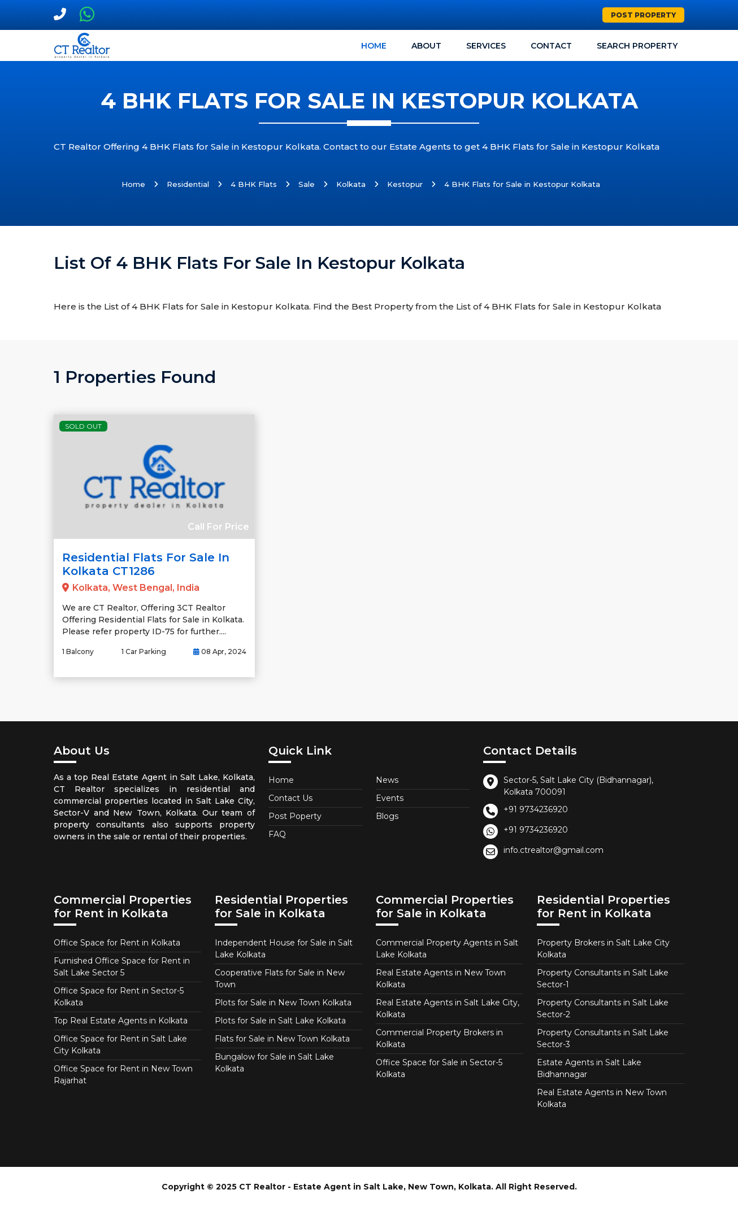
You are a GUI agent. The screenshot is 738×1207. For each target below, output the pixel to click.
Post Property (643, 15)
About (426, 46)
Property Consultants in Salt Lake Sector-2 (602, 1008)
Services (486, 46)
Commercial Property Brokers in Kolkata (439, 1038)
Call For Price (218, 526)
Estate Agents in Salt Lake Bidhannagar (589, 1068)
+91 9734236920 (535, 809)
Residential (188, 184)
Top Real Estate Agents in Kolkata (121, 1021)
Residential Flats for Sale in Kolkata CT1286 (145, 564)
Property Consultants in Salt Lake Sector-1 (602, 979)
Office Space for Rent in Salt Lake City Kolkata (120, 1045)
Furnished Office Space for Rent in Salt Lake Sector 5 (122, 967)
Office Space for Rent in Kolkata (117, 943)
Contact (551, 46)
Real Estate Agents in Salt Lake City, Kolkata (447, 1008)
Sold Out (83, 426)
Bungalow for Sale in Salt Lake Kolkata (274, 1063)
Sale (306, 184)
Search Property (637, 46)
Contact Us (290, 798)
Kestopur (405, 184)
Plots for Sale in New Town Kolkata (283, 1002)
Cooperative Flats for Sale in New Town (280, 979)
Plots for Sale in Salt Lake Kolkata (280, 1021)
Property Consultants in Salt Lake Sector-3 (602, 1038)
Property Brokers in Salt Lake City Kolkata (603, 949)
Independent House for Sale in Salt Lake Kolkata (284, 949)
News (387, 780)
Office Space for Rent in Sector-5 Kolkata (119, 997)
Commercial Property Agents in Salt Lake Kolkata (447, 949)
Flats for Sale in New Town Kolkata (282, 1039)
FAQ (277, 834)
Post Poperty (295, 816)
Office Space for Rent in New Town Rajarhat (123, 1075)
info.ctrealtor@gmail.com (553, 850)
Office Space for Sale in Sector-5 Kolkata (439, 1068)
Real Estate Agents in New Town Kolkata (441, 979)
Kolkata (351, 184)
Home (374, 46)
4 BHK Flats (254, 184)
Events (389, 798)
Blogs (387, 816)
